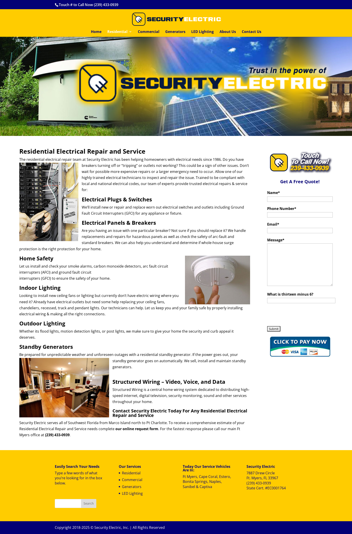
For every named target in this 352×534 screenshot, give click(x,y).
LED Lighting (202, 32)
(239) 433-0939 (258, 483)
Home (96, 32)
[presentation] (301, 316)
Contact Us (251, 32)
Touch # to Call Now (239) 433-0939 (88, 4)
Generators (175, 32)
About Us (228, 32)
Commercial (148, 32)
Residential (117, 32)
